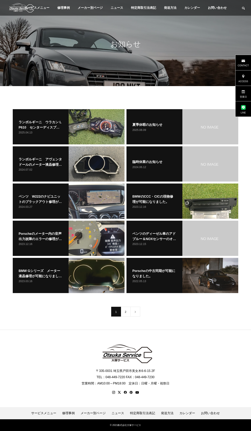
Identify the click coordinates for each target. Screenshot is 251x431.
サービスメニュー (43, 413)
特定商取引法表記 (143, 7)
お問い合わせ (217, 7)
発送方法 (170, 7)
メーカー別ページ (90, 7)
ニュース (117, 7)
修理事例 (63, 7)
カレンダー (192, 7)
